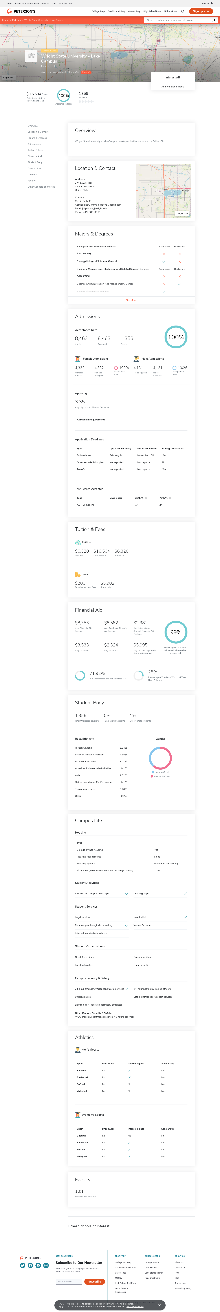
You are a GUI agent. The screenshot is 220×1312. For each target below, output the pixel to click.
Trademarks (180, 1283)
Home (5, 20)
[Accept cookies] (157, 1305)
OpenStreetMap (199, 25)
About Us (179, 1262)
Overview (33, 125)
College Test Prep (123, 1262)
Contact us (65, 3)
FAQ (54, 3)
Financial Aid (35, 156)
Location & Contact (38, 132)
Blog (9, 3)
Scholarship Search (154, 1273)
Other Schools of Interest (41, 186)
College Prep (98, 11)
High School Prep (152, 11)
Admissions (34, 144)
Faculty (31, 180)
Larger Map (8, 77)
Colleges (16, 20)
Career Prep (134, 11)
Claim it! (86, 72)
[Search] (183, 11)
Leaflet (183, 25)
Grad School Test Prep (125, 1267)
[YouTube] (38, 1265)
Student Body (35, 162)
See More (131, 300)
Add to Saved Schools (172, 86)
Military (118, 1278)
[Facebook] (30, 1265)
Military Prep (170, 11)
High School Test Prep (125, 1283)
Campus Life (34, 168)
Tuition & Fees (35, 150)
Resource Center (152, 1278)
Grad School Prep (116, 11)
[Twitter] (22, 1265)
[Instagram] (46, 1265)
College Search (152, 1262)
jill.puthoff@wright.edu (94, 208)
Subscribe (94, 1281)
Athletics (32, 174)
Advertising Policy (183, 1288)
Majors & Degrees (37, 138)
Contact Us (180, 1267)
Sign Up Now (201, 11)
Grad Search (151, 1267)
